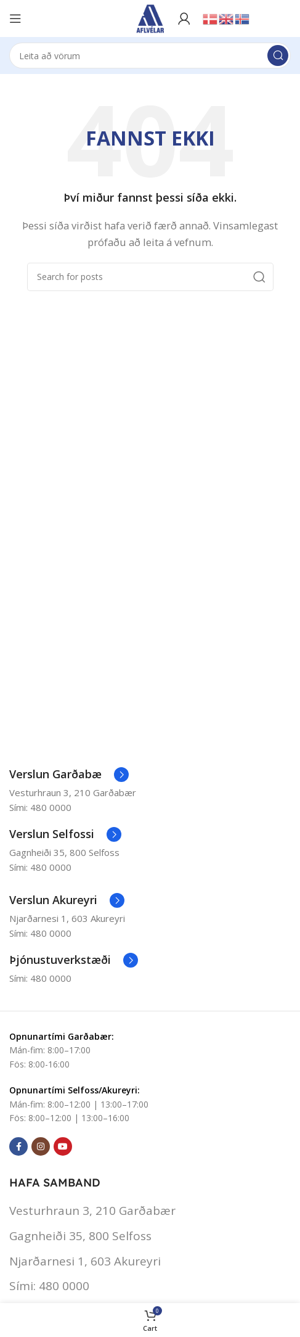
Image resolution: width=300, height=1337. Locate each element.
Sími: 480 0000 (49, 1286)
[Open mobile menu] (15, 18)
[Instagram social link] (40, 1146)
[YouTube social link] (63, 1146)
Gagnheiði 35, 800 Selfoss (80, 1236)
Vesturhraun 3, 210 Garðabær (92, 1211)
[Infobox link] (69, 774)
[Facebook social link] (18, 1146)
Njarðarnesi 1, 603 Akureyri (85, 1261)
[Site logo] (150, 17)
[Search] (150, 55)
